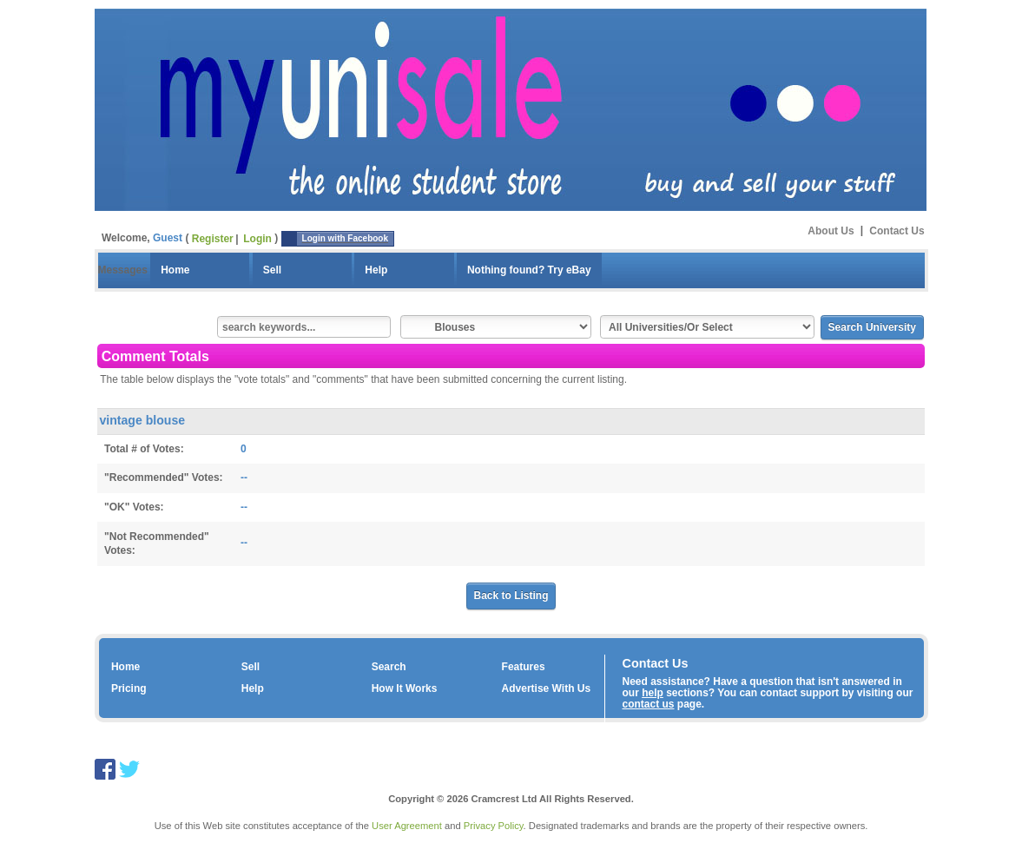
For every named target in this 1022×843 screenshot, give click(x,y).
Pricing (129, 688)
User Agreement (407, 825)
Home (175, 270)
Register (213, 239)
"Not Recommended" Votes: (156, 543)
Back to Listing (510, 595)
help (652, 693)
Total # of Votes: (144, 449)
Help (376, 270)
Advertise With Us (546, 688)
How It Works (405, 688)
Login (257, 239)
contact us (649, 704)
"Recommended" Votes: (163, 477)
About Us (831, 230)
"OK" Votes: (134, 507)
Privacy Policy (494, 825)
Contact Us (896, 230)
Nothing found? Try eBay (529, 270)
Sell (272, 270)
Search (389, 667)
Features (523, 667)
